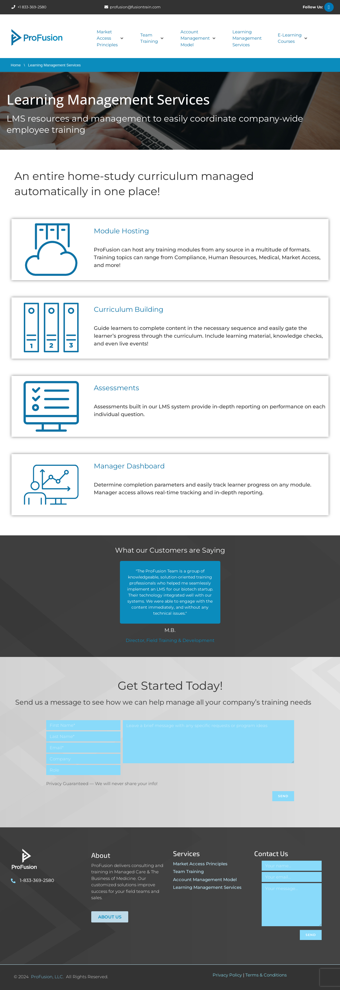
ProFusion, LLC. (47, 976)
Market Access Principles (200, 863)
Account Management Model (205, 879)
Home (16, 65)
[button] (110, 38)
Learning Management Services (207, 887)
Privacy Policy (227, 975)
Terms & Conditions (266, 975)
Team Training (188, 871)
